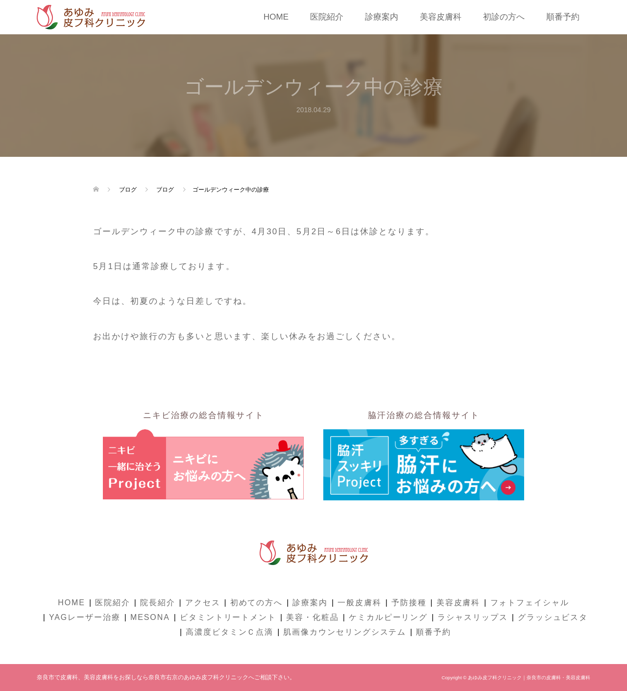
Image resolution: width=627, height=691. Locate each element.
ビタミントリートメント (228, 617)
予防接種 (409, 602)
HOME (276, 17)
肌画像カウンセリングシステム (344, 632)
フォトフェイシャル (529, 602)
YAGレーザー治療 (85, 617)
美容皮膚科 (440, 17)
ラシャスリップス (472, 617)
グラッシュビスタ (553, 617)
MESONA (150, 617)
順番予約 (562, 17)
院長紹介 (157, 602)
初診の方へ (504, 17)
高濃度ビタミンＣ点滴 (229, 632)
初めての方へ (256, 602)
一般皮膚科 (360, 602)
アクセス (202, 602)
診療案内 (381, 17)
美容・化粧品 (312, 617)
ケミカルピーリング (388, 617)
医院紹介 (326, 17)
